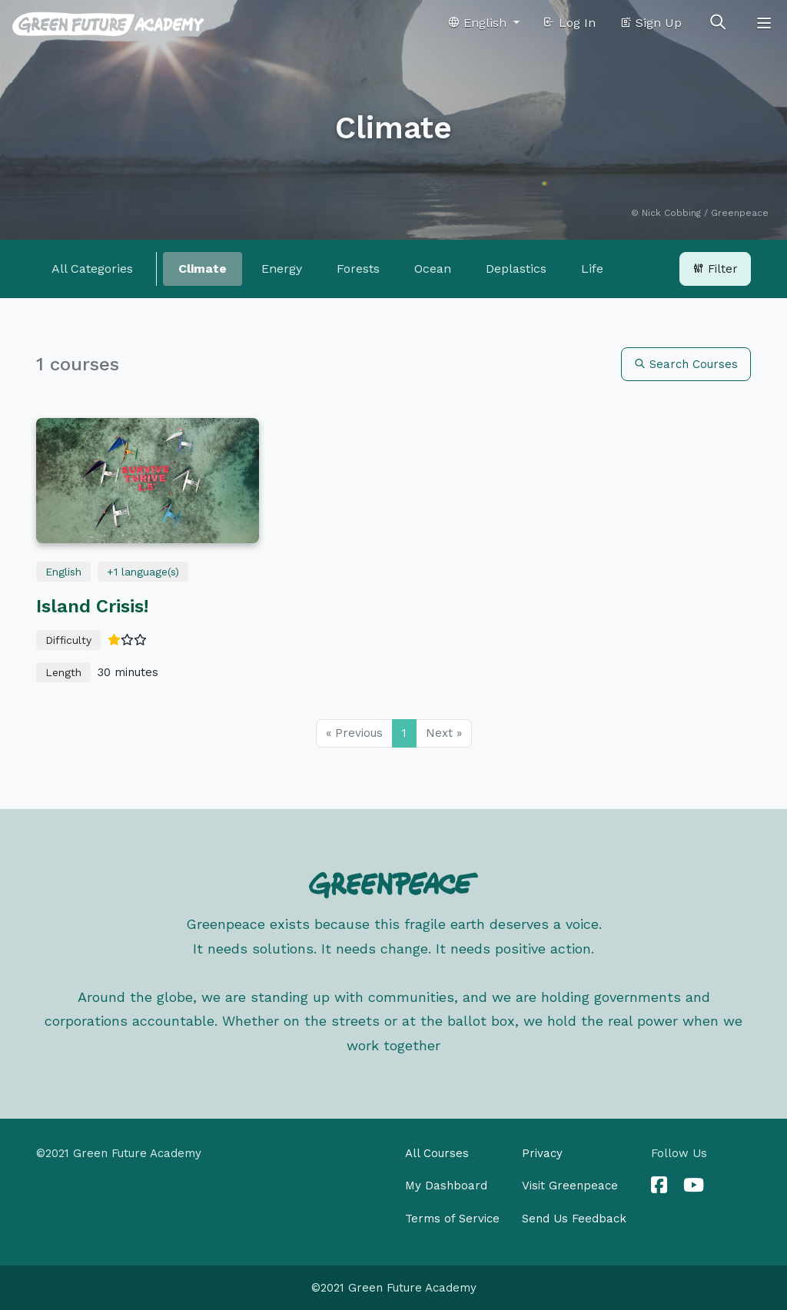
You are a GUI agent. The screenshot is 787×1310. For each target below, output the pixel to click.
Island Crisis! (92, 606)
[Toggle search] (718, 23)
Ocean (432, 268)
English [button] (478, 22)
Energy (281, 268)
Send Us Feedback (574, 1218)
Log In (569, 22)
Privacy (542, 1153)
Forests (358, 268)
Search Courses (686, 364)
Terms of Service (452, 1218)
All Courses (437, 1153)
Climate (202, 268)
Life (592, 268)
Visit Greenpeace (570, 1185)
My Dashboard (446, 1185)
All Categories (92, 268)
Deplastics (516, 268)
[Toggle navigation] (764, 23)
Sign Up (650, 22)
